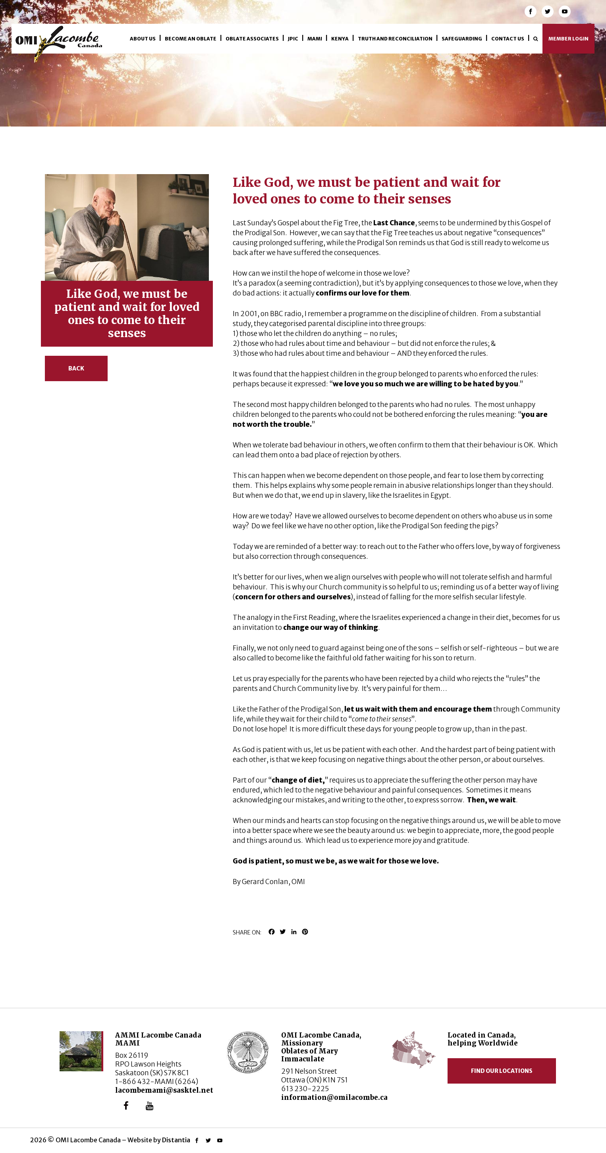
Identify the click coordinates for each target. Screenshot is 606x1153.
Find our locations (502, 1070)
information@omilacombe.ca (334, 1097)
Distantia (176, 1140)
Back (76, 368)
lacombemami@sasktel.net (164, 1090)
